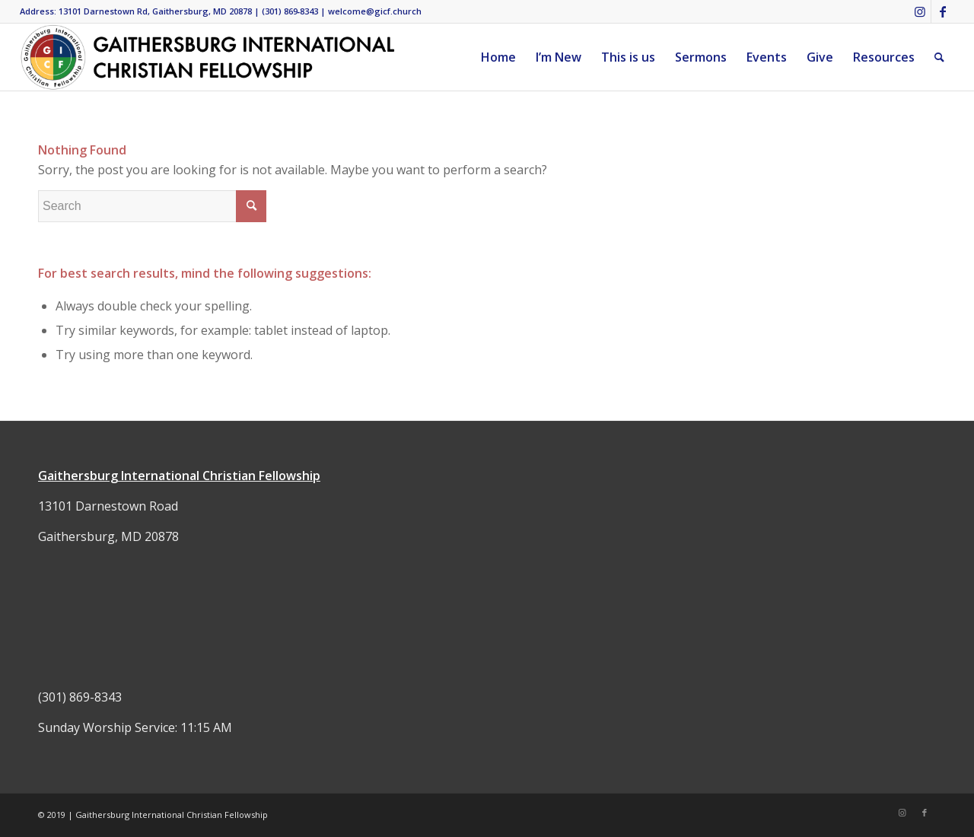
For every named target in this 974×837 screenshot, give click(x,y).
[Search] (939, 57)
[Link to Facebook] (942, 11)
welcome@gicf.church (375, 11)
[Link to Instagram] (920, 11)
